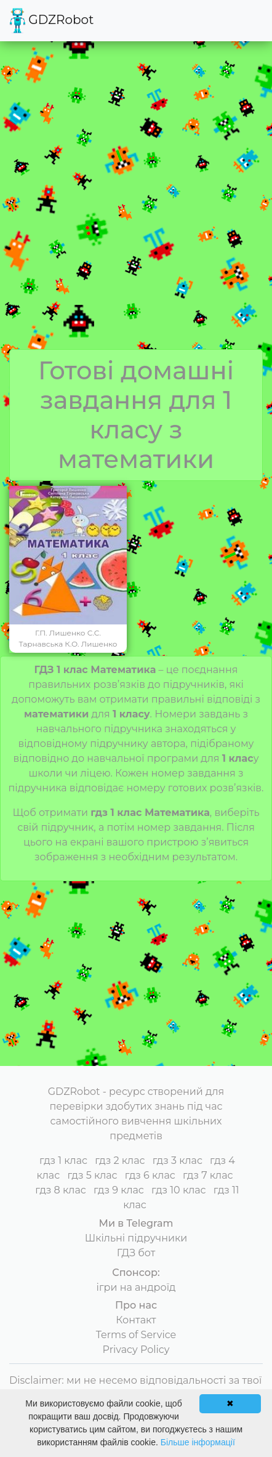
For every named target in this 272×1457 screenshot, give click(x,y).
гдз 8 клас (60, 1190)
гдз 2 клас (120, 1160)
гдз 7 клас (208, 1175)
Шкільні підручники (136, 1238)
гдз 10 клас (178, 1190)
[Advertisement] (136, 207)
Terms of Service (136, 1335)
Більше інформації (198, 1442)
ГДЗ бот (136, 1253)
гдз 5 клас (92, 1175)
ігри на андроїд (136, 1287)
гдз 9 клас (119, 1190)
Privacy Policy (136, 1349)
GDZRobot (52, 20)
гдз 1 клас (63, 1160)
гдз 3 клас (177, 1160)
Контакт (136, 1320)
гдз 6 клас (150, 1175)
